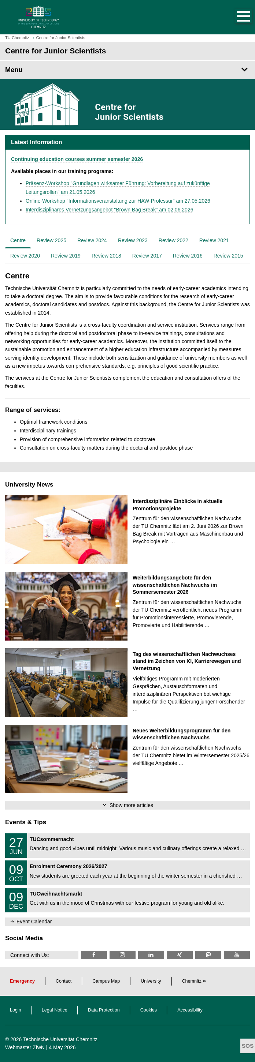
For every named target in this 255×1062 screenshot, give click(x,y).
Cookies (148, 1010)
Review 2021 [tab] (214, 240)
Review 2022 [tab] (173, 240)
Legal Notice (54, 1010)
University (151, 981)
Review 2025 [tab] (51, 240)
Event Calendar (34, 921)
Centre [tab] (18, 240)
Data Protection (104, 1010)
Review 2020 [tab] (25, 256)
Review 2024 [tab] (92, 240)
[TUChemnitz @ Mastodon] (208, 955)
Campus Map (106, 981)
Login (15, 1010)
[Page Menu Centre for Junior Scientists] (127, 70)
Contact (63, 981)
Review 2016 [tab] (188, 256)
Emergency (22, 981)
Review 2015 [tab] (228, 256)
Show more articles (131, 805)
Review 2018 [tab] (106, 256)
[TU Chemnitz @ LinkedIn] (151, 955)
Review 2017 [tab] (147, 256)
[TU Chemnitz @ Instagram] (123, 955)
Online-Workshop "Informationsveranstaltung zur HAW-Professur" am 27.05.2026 (118, 201)
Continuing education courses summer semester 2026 (77, 159)
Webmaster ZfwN (25, 1047)
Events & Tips (25, 822)
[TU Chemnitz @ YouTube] (237, 955)
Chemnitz (192, 981)
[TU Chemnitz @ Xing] (180, 955)
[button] (236, 17)
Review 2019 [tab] (66, 256)
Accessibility (190, 1010)
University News (29, 484)
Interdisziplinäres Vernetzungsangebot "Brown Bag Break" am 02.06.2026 (109, 210)
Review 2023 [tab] (133, 240)
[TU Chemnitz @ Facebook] (94, 955)
